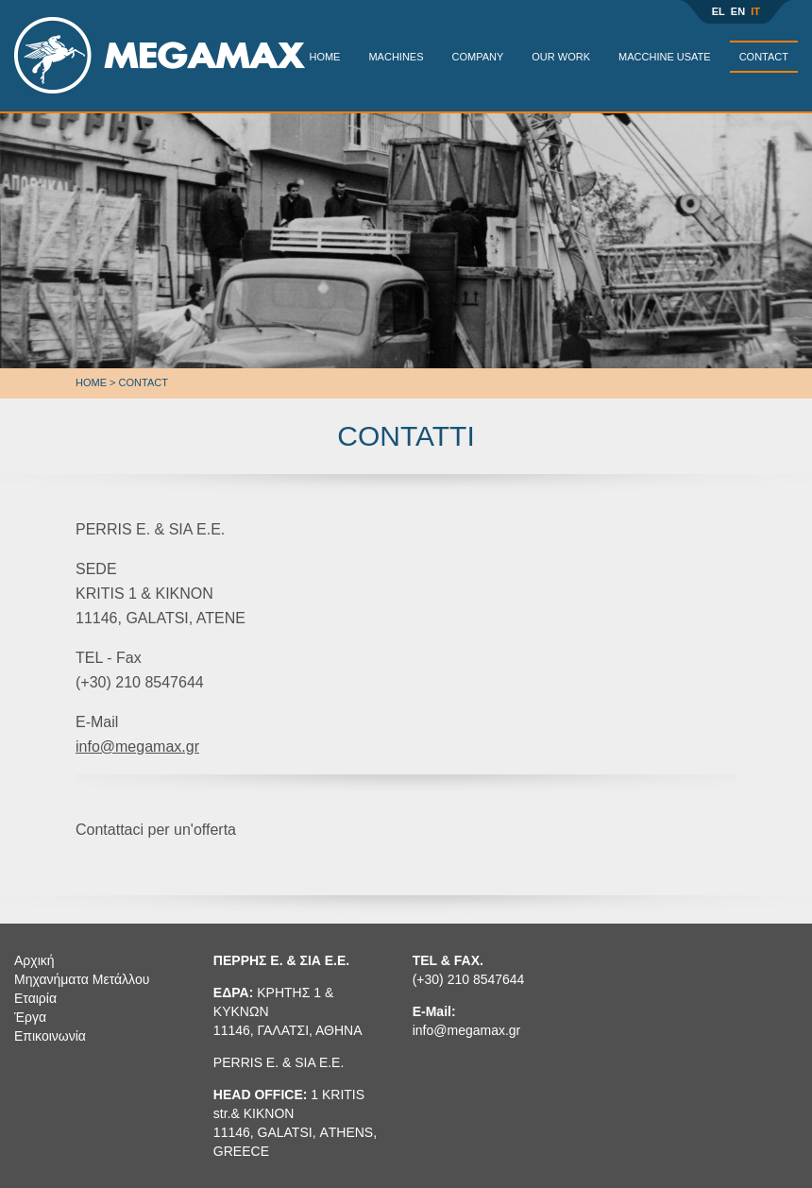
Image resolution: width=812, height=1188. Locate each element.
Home (91, 382)
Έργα (30, 1017)
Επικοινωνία (50, 1036)
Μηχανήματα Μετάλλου (81, 979)
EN (738, 11)
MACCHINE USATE (664, 56)
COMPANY (478, 56)
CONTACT (763, 56)
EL (718, 11)
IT (755, 11)
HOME (324, 56)
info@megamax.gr (137, 746)
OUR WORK (561, 56)
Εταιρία (35, 998)
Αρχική (34, 960)
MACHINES (395, 56)
